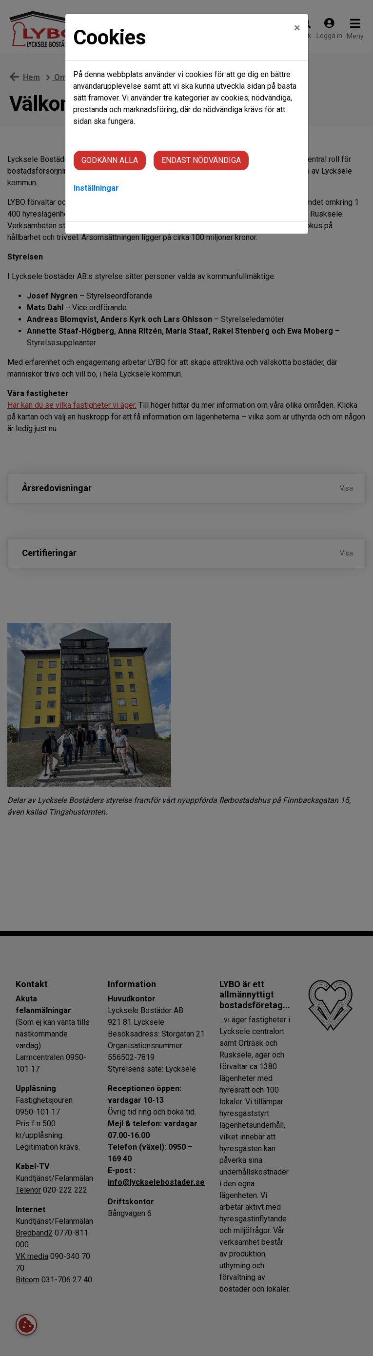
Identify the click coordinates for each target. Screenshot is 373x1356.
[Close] (297, 27)
